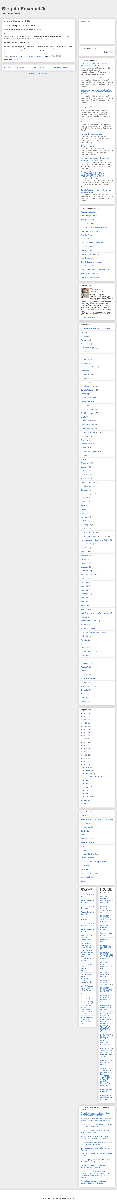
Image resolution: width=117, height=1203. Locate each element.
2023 (86, 723)
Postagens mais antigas (63, 67)
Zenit (83, 881)
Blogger (71, 1198)
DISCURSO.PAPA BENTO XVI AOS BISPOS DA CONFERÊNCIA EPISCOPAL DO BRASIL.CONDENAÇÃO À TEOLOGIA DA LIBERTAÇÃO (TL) (106, 1022)
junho (87, 787)
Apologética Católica (88, 212)
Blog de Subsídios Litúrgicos (91, 262)
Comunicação (86, 375)
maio (87, 790)
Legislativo (85, 567)
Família (83, 501)
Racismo (84, 659)
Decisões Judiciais (87, 409)
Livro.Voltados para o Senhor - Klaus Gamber (86, 945)
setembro (89, 774)
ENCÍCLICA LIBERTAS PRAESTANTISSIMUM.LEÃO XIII (106, 899)
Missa (83, 605)
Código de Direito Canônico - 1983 (106, 1091)
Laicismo (84, 563)
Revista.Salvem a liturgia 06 (87, 901)
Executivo (84, 498)
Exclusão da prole (87, 494)
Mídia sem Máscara (88, 842)
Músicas (84, 617)
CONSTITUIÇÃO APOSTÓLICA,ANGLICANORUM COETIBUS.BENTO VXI (106, 1052)
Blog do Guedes (87, 258)
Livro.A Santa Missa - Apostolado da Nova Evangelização (86, 978)
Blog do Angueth (87, 250)
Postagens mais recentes (14, 67)
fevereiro (88, 797)
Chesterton (85, 371)
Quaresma (85, 655)
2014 (86, 752)
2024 (86, 720)
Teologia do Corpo (87, 220)
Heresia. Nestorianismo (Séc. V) (92, 134)
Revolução (85, 667)
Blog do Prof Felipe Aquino (90, 266)
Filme (83, 505)
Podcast (84, 644)
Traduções (85, 690)
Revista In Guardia (88, 223)
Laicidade (84, 559)
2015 (86, 748)
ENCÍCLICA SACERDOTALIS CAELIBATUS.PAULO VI (106, 956)
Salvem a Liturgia (87, 239)
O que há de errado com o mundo (93, 632)
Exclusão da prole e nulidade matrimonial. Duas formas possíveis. (96, 107)
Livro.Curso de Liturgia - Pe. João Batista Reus (86, 967)
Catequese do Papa (88, 367)
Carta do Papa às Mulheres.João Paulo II (106, 1062)
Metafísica (84, 601)
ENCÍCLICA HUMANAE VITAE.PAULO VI (106, 982)
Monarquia (85, 609)
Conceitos (84, 382)
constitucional (86, 402)
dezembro (89, 767)
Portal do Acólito (87, 247)
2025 (86, 716)
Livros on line (86, 582)
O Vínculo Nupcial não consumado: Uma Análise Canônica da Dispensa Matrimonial (96, 121)
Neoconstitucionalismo (89, 621)
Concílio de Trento (87, 386)
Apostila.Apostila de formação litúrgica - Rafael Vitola (87, 1020)
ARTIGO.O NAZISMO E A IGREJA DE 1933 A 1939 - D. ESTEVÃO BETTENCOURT (97, 1120)
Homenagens (86, 525)
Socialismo (85, 675)
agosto (88, 780)
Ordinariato (85, 636)
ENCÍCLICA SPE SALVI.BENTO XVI (106, 947)
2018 (86, 739)
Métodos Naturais (87, 839)
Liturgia (83, 578)
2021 (86, 729)
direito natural (86, 436)
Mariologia (85, 590)
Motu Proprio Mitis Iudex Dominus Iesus (95, 613)
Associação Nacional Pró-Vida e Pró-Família (97, 819)
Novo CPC (85, 625)
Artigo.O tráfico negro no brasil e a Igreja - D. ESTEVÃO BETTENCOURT (96, 1114)
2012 (86, 758)
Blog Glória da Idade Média (91, 231)
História (83, 521)
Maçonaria (85, 586)
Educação (84, 467)
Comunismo (85, 378)
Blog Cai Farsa (86, 235)
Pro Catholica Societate (89, 854)
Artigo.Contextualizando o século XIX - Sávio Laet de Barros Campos (95, 1182)
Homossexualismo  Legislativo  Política (94, 536)
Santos (83, 671)
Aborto (83, 336)
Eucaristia (84, 486)
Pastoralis (84, 846)
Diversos (84, 448)
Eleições (84, 471)
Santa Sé (84, 869)
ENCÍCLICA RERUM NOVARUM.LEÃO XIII (106, 965)
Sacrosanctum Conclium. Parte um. (94, 78)
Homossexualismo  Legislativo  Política (94, 328)
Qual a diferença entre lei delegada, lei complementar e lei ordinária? (95, 159)
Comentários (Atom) (41, 73)
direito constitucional (88, 425)
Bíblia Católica (86, 823)
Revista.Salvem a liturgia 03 (87, 919)
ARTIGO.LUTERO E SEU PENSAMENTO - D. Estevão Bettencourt (97, 1126)
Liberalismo (85, 571)
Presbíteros (85, 850)
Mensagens (85, 594)
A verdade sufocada (88, 815)
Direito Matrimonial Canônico (91, 432)
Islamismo (84, 548)
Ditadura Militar (86, 444)
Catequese (85, 363)
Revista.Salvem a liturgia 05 (87, 907)
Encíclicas (84, 475)
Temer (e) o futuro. (87, 146)
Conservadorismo (87, 398)
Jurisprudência (86, 555)
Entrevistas (85, 478)
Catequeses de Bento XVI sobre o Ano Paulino (106, 1097)
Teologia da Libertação (89, 686)
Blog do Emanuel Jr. (24, 8)
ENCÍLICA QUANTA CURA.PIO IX (105, 928)
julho (87, 784)
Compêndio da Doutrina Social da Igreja (105, 1007)
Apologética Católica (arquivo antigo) (94, 227)
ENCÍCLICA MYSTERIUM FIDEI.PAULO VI (106, 974)
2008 (86, 804)
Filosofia (84, 509)
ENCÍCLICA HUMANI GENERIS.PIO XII (105, 909)
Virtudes (84, 702)
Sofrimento (85, 682)
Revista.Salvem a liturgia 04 (87, 913)
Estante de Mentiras (88, 482)
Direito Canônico (87, 421)
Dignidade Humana (88, 413)
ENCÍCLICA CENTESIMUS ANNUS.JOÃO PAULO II (105, 919)
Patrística (84, 640)
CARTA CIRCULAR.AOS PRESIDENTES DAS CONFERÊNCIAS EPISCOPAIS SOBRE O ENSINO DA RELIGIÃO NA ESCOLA (106, 1077)
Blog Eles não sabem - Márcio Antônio (95, 270)
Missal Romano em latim (106, 934)
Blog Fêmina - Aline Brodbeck (91, 273)
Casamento (85, 359)
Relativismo (85, 663)
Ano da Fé (85, 344)
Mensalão (84, 598)
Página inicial (39, 67)
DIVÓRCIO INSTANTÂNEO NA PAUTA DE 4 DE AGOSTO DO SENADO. (96, 65)
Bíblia (83, 355)
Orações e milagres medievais (92, 243)
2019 (86, 736)
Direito (83, 417)
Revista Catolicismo (88, 858)
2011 (86, 761)
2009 (86, 801)
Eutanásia (84, 490)
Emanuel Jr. (97, 289)
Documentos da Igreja (89, 451)
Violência (84, 698)
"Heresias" (85, 332)
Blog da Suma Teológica (90, 254)
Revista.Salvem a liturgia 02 (87, 925)
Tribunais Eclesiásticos (89, 694)
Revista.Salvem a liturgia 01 (87, 930)
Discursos (84, 440)
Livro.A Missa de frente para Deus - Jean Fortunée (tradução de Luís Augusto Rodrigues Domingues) (87, 992)
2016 (86, 745)
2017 (86, 742)
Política (15, 59)
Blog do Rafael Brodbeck (90, 277)
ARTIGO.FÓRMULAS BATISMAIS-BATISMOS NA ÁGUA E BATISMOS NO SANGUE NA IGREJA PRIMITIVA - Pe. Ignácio (95, 1174)
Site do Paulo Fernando (89, 873)
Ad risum (84, 340)
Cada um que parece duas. (20, 25)
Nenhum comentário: (36, 56)
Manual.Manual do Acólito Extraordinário (86, 937)
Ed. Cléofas (85, 831)
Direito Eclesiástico (88, 428)
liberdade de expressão (89, 575)
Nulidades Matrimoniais (89, 628)
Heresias (84, 517)
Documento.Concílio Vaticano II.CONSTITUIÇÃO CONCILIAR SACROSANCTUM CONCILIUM (92, 174)
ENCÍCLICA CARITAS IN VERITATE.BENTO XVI (106, 999)
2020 (86, 733)
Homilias (84, 528)
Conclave (84, 394)
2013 (86, 755)
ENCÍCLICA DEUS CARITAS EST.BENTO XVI (106, 990)
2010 (86, 765)
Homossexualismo (87, 532)
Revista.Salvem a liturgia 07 (87, 895)
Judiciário (84, 552)
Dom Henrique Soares (89, 216)
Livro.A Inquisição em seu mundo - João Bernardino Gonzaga (95, 1161)
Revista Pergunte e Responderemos (94, 862)
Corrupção (85, 405)
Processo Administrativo (89, 651)
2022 (86, 726)
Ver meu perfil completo (89, 318)
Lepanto (84, 835)
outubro (88, 771)
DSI (82, 459)
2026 (86, 713)
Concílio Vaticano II (88, 390)
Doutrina (84, 455)
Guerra (83, 513)
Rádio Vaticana (86, 866)
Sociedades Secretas (88, 678)
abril (87, 793)
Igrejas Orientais (87, 544)
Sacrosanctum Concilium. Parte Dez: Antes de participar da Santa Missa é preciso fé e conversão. (96, 92)
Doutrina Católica (87, 827)
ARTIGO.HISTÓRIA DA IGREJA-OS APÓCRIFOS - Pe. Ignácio (94, 1166)
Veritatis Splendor (87, 877)
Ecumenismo (85, 463)
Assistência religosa (88, 348)
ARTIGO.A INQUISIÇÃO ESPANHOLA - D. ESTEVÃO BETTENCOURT (96, 1143)
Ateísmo (84, 351)
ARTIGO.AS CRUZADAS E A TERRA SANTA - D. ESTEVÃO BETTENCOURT (95, 1137)
